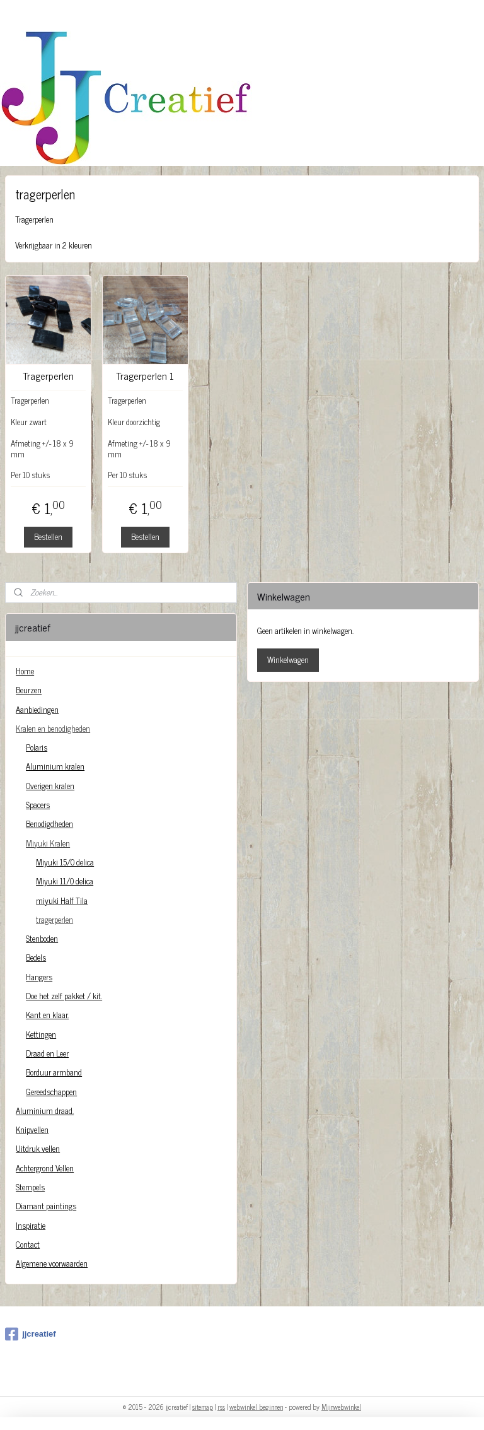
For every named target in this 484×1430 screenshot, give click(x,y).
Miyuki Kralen (48, 843)
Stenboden (42, 938)
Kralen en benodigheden (53, 728)
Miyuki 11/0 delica (64, 881)
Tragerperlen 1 (145, 376)
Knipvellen (32, 1129)
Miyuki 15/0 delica (65, 862)
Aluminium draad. (45, 1110)
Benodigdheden (49, 823)
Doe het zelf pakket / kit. (64, 995)
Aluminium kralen (55, 766)
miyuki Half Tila (62, 900)
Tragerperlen (48, 376)
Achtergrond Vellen (45, 1168)
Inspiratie (30, 1225)
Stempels (30, 1186)
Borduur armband (54, 1072)
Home (25, 670)
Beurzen (29, 689)
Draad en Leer (47, 1053)
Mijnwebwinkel (341, 1406)
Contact (28, 1244)
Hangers (39, 976)
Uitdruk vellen (38, 1148)
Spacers (38, 804)
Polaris (36, 747)
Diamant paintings (46, 1205)
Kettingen (41, 1034)
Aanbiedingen (37, 709)
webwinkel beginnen (256, 1406)
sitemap (202, 1406)
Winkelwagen (288, 659)
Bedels (36, 957)
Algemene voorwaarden (52, 1263)
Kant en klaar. (47, 1014)
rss (221, 1406)
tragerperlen (54, 919)
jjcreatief (30, 1334)
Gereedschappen (51, 1091)
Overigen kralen (50, 785)
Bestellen (48, 536)
